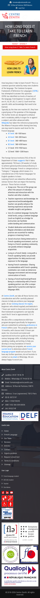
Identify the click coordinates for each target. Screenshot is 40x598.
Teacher (6, 484)
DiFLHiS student (9, 480)
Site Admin (7, 487)
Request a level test (12, 457)
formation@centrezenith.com (22, 2)
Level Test (22, 8)
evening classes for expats (22, 304)
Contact (7, 449)
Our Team (7, 438)
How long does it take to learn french (20, 47)
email (15, 357)
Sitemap (7, 464)
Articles (23, 44)
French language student (11, 476)
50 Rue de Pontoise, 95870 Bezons (21, 5)
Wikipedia (5, 123)
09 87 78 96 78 (18, 375)
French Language (10, 435)
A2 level (11, 137)
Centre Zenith (9, 296)
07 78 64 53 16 (26, 379)
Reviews (7, 442)
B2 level (11, 144)
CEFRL (35, 91)
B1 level (11, 141)
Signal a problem (10, 453)
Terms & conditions (11, 461)
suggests (21, 160)
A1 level (11, 133)
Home (15, 44)
